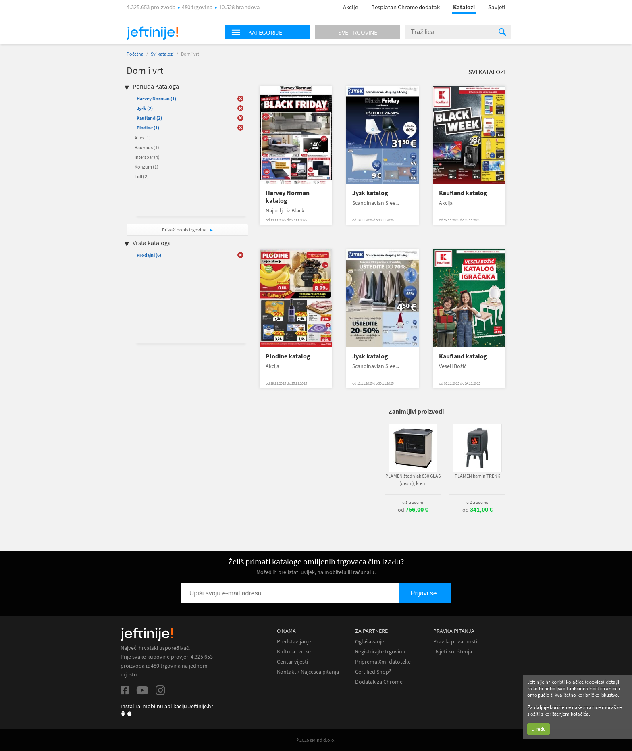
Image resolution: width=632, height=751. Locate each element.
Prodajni (149, 255)
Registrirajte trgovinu (380, 651)
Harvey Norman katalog (288, 196)
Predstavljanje (294, 641)
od (413, 509)
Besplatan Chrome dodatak (405, 7)
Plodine (148, 128)
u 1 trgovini (412, 502)
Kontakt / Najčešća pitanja (308, 671)
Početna (135, 54)
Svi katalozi (162, 54)
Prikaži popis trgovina (184, 230)
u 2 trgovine (477, 502)
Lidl (142, 176)
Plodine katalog (288, 356)
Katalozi (464, 7)
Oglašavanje (369, 641)
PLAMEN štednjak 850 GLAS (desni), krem (413, 479)
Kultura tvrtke (294, 651)
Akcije (350, 7)
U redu (538, 729)
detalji (612, 681)
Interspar (147, 157)
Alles (143, 138)
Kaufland (149, 118)
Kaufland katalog (463, 193)
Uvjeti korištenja (452, 651)
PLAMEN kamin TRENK (477, 476)
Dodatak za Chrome (379, 681)
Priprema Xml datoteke (383, 661)
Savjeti (496, 7)
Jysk (145, 108)
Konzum (146, 167)
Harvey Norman (156, 99)
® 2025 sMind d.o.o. (316, 740)
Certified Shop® (373, 671)
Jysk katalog (370, 193)
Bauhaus (147, 147)
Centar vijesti (292, 661)
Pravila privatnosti (455, 641)
